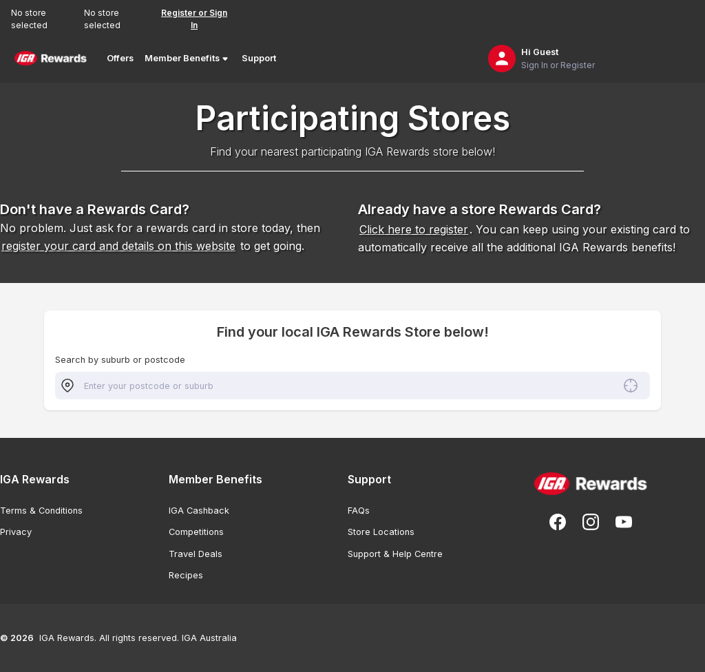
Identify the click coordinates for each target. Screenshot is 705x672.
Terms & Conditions (41, 510)
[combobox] (352, 385)
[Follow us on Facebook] (557, 522)
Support (259, 58)
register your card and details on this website (118, 246)
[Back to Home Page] (50, 58)
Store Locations (381, 532)
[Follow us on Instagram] (590, 522)
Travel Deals (195, 554)
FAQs (359, 510)
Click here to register (413, 229)
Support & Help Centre (395, 554)
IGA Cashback (199, 510)
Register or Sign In (194, 19)
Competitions (196, 532)
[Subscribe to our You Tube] (623, 522)
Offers (120, 58)
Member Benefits (188, 58)
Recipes (186, 575)
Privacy (16, 532)
